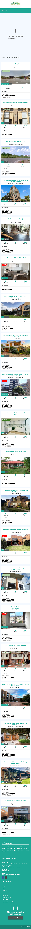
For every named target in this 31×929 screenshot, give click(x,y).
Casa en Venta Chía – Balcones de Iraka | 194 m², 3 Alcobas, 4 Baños (15, 568)
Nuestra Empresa (6, 897)
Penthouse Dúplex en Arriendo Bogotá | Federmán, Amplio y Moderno (15, 374)
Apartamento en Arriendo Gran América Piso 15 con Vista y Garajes (15, 181)
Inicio (3, 886)
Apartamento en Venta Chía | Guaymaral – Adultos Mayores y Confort (15, 685)
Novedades (5, 895)
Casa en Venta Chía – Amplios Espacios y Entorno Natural (16, 413)
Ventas (4, 888)
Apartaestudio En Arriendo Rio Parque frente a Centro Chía (15, 607)
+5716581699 (5, 871)
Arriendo (4, 890)
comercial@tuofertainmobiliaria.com (11, 874)
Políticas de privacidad (8, 902)
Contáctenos (5, 899)
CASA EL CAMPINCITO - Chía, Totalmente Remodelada (15, 646)
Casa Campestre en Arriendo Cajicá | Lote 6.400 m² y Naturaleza (15, 336)
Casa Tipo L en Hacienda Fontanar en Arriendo (15, 529)
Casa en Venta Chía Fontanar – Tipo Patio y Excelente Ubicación (15, 762)
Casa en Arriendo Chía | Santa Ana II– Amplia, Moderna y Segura (15, 297)
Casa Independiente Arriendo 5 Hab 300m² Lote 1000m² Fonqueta (15, 491)
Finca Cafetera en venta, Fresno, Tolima (15, 451)
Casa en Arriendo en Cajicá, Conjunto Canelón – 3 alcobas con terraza (16, 103)
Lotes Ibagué (15, 64)
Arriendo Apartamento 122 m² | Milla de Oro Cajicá (15, 257)
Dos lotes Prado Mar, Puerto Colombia (15, 141)
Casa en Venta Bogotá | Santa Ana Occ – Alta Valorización (15, 723)
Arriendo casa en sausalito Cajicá (15, 219)
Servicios (4, 893)
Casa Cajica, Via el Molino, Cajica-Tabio (15, 800)
